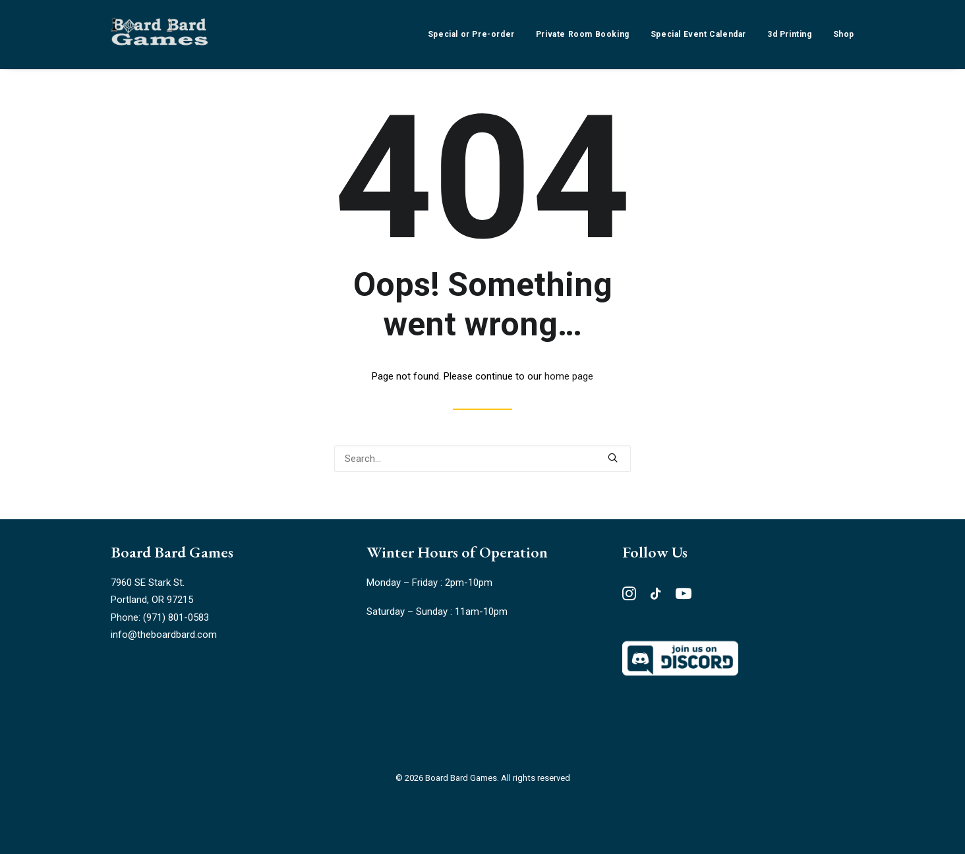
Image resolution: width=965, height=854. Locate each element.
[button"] (629, 597)
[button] (613, 457)
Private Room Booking (582, 34)
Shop (843, 34)
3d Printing (789, 34)
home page (568, 376)
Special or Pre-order (471, 34)
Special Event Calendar (698, 34)
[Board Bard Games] (159, 34)
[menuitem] (476, 34)
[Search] (482, 458)
